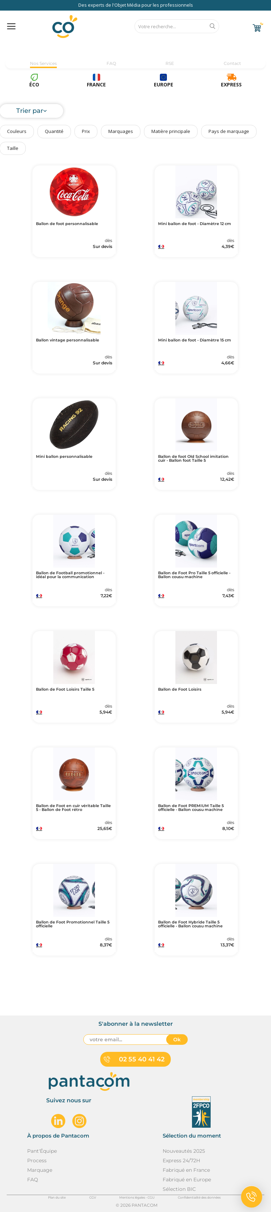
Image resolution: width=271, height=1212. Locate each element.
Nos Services (43, 63)
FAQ (111, 63)
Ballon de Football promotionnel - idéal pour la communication (70, 575)
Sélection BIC (179, 1189)
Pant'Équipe (42, 1151)
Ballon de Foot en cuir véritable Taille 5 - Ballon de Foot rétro (73, 808)
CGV (92, 1197)
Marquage (39, 1170)
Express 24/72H (181, 1160)
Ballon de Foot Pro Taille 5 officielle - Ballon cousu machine (194, 575)
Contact (232, 63)
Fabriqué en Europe (187, 1179)
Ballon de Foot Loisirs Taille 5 (65, 689)
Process (37, 1160)
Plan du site (57, 1197)
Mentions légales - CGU (137, 1197)
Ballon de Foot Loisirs (179, 689)
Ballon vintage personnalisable (67, 340)
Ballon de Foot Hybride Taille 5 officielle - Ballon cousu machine (190, 924)
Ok (177, 1039)
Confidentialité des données (199, 1197)
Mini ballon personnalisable (64, 457)
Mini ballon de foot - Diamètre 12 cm (194, 224)
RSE (169, 63)
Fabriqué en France (186, 1170)
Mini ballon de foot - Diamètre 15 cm (194, 340)
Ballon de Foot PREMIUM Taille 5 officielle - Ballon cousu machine (191, 808)
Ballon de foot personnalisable (67, 224)
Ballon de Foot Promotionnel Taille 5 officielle (72, 924)
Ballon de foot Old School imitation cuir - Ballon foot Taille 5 (193, 458)
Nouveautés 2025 (184, 1151)
